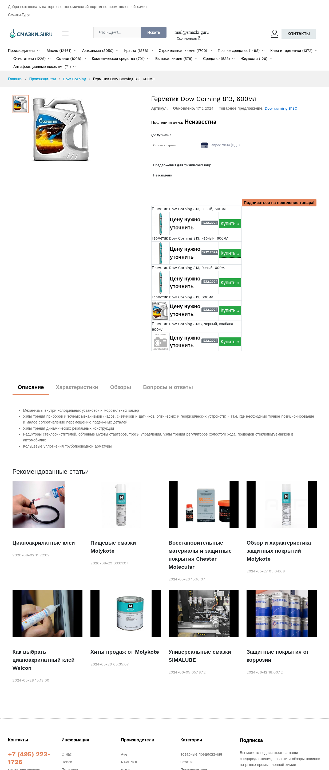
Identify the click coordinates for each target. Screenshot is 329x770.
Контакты (298, 34)
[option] (87, 129)
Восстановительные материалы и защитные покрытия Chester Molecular (200, 555)
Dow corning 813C (281, 108)
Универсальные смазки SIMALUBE (200, 656)
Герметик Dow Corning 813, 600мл (182, 297)
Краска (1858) (136, 50)
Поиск (67, 762)
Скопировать (189, 38)
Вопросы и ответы (168, 387)
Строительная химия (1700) (183, 50)
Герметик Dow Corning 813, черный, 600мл (190, 238)
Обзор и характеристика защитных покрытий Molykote (279, 551)
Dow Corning (74, 79)
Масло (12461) (59, 50)
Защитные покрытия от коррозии (278, 656)
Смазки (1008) (68, 58)
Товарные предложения (201, 754)
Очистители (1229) (29, 58)
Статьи (186, 762)
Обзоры (120, 387)
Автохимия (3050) (98, 50)
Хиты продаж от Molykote (124, 652)
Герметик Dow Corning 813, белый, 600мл (189, 267)
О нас (67, 754)
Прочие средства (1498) (239, 50)
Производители (21, 50)
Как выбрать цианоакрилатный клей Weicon (44, 660)
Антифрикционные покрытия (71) (42, 66)
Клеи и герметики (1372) (291, 50)
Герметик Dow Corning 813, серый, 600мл (189, 209)
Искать (153, 32)
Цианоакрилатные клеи (44, 543)
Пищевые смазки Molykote (113, 547)
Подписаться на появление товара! (279, 202)
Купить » (230, 223)
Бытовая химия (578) (173, 58)
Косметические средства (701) (118, 58)
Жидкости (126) (253, 58)
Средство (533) (216, 58)
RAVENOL (129, 762)
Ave (124, 754)
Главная (15, 79)
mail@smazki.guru (192, 32)
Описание (31, 387)
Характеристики (77, 387)
